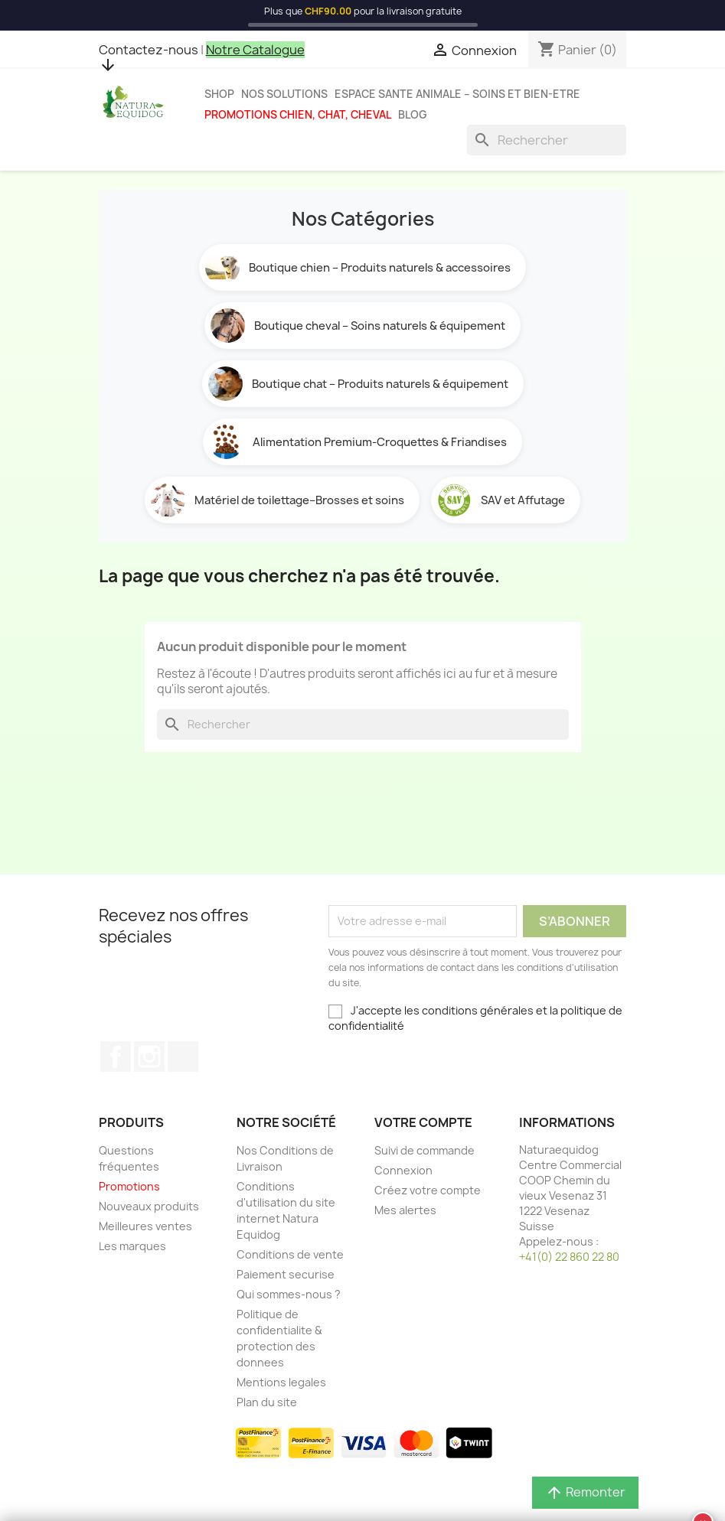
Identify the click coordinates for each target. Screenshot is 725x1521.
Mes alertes (405, 1210)
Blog (412, 115)
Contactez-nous (148, 49)
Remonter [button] (585, 1492)
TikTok (183, 1056)
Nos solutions (284, 94)
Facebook (115, 1056)
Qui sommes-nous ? (289, 1294)
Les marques (132, 1246)
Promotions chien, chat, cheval (297, 115)
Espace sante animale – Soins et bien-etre (457, 94)
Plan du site (267, 1402)
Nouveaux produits (149, 1206)
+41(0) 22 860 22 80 (569, 1256)
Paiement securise (286, 1274)
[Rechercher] (546, 140)
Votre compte (423, 1122)
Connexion (403, 1170)
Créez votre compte (427, 1190)
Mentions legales (281, 1382)
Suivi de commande (424, 1150)
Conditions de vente (290, 1254)
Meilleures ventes (145, 1226)
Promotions (129, 1186)
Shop (219, 94)
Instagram (149, 1056)
